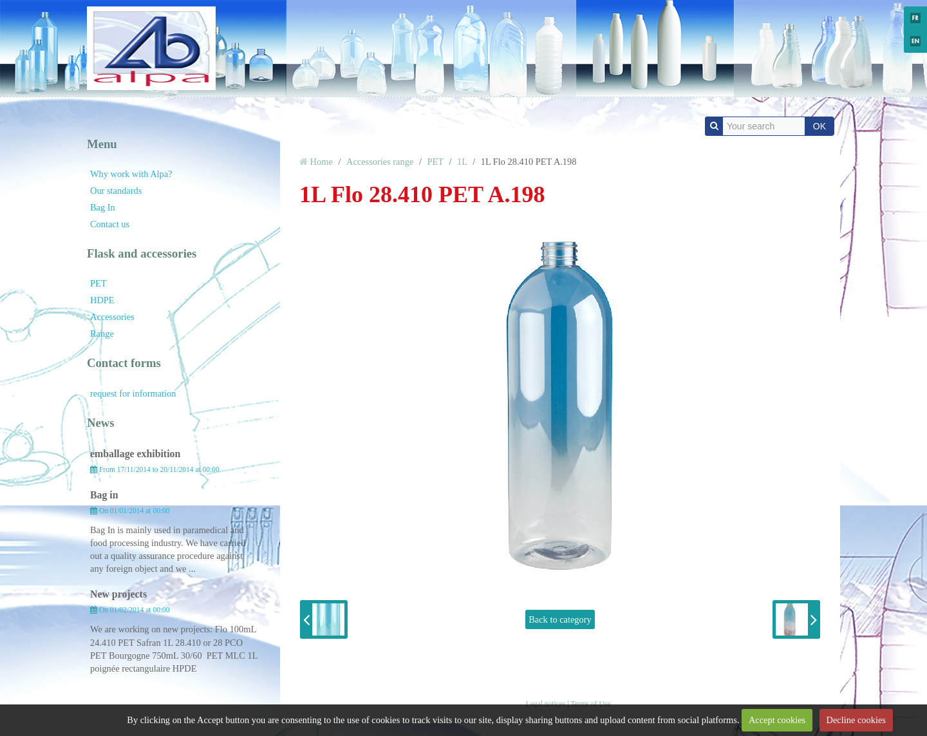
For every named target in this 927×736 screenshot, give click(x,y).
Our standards (116, 190)
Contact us (109, 224)
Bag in (104, 494)
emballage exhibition (135, 453)
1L (462, 161)
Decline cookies (856, 720)
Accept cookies (777, 720)
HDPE (102, 300)
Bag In (102, 207)
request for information (133, 393)
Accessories (112, 317)
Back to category (560, 619)
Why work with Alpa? (131, 174)
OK (819, 126)
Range (102, 333)
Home (321, 161)
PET (98, 283)
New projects (118, 594)
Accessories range (379, 161)
